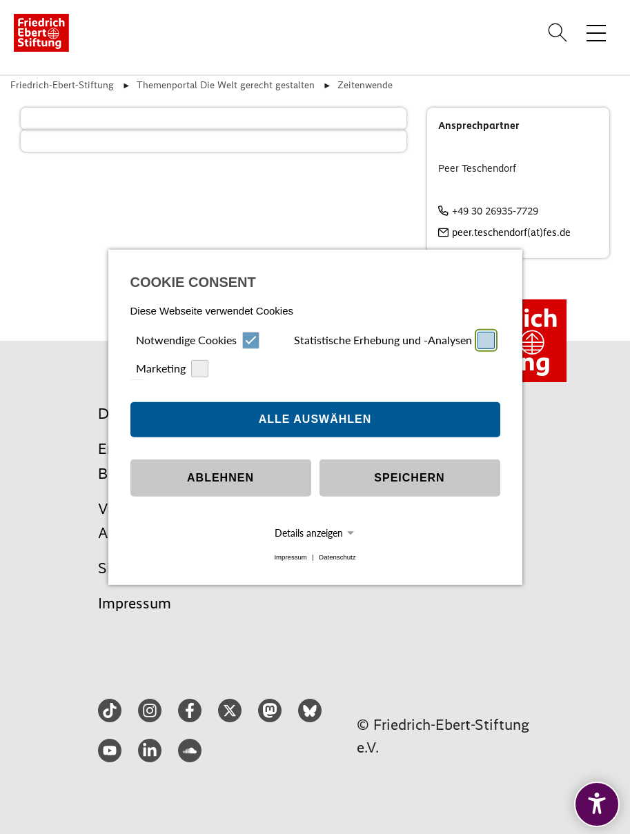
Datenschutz (337, 557)
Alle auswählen (315, 419)
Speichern (409, 478)
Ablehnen (220, 478)
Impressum (290, 557)
